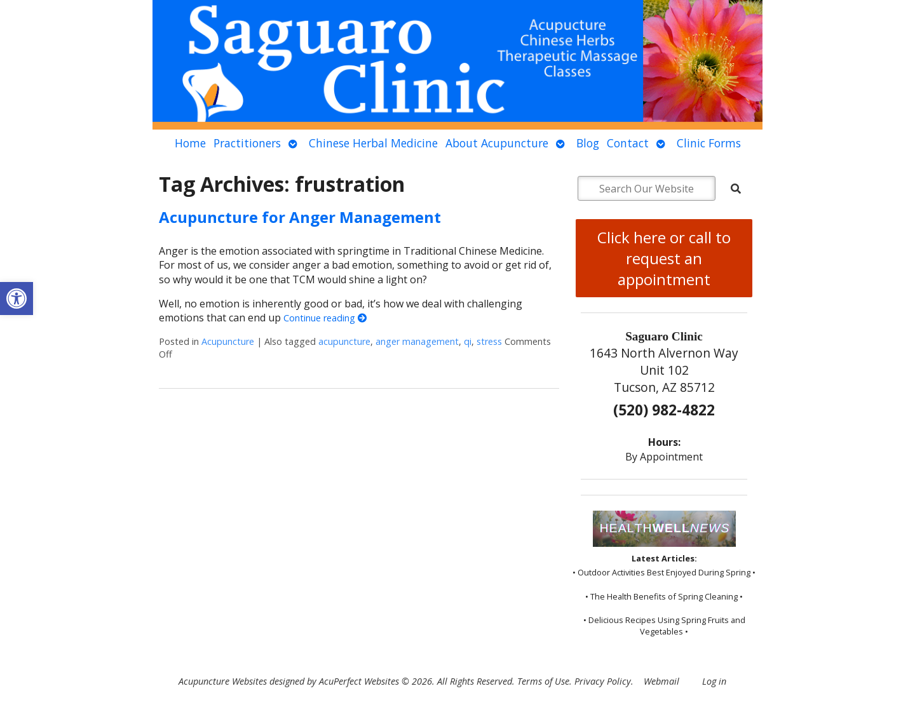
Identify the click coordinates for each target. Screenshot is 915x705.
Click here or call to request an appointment (664, 258)
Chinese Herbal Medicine (373, 143)
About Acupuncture (496, 143)
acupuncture (344, 341)
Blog (587, 143)
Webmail (661, 681)
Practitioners (247, 143)
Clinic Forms (709, 143)
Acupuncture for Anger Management (300, 216)
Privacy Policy (602, 681)
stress (489, 341)
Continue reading (325, 318)
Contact (628, 143)
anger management (417, 341)
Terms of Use (543, 681)
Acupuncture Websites (223, 681)
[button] (16, 298)
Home (190, 143)
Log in (714, 681)
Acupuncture (227, 341)
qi (467, 341)
